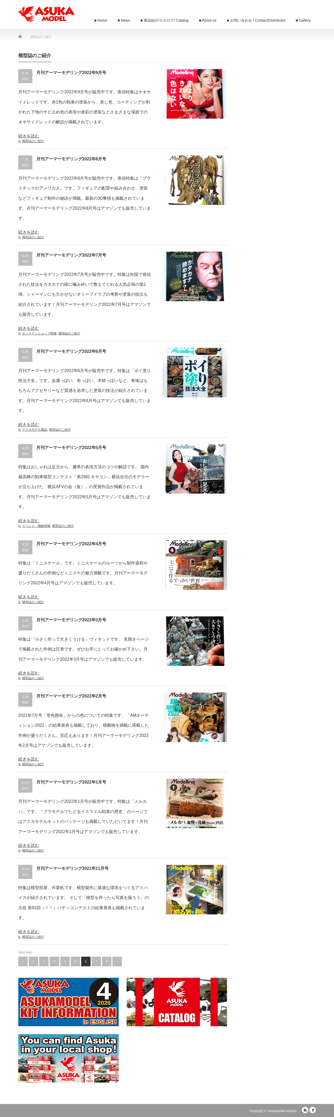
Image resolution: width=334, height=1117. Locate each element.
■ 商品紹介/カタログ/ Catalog (164, 20)
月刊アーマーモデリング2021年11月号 (72, 868)
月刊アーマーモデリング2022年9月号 (71, 72)
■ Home (100, 20)
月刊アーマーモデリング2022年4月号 (71, 544)
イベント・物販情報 (36, 526)
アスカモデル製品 (34, 430)
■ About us (208, 20)
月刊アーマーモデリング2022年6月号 (71, 351)
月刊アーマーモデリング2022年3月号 (71, 620)
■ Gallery (303, 20)
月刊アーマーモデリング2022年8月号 (71, 159)
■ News (124, 20)
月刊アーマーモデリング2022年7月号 (71, 255)
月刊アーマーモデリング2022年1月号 (71, 782)
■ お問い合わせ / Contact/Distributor (256, 20)
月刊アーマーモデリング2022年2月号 (71, 696)
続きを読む (28, 136)
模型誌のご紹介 (33, 141)
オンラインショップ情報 (39, 333)
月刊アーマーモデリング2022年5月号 (71, 447)
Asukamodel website (282, 1111)
